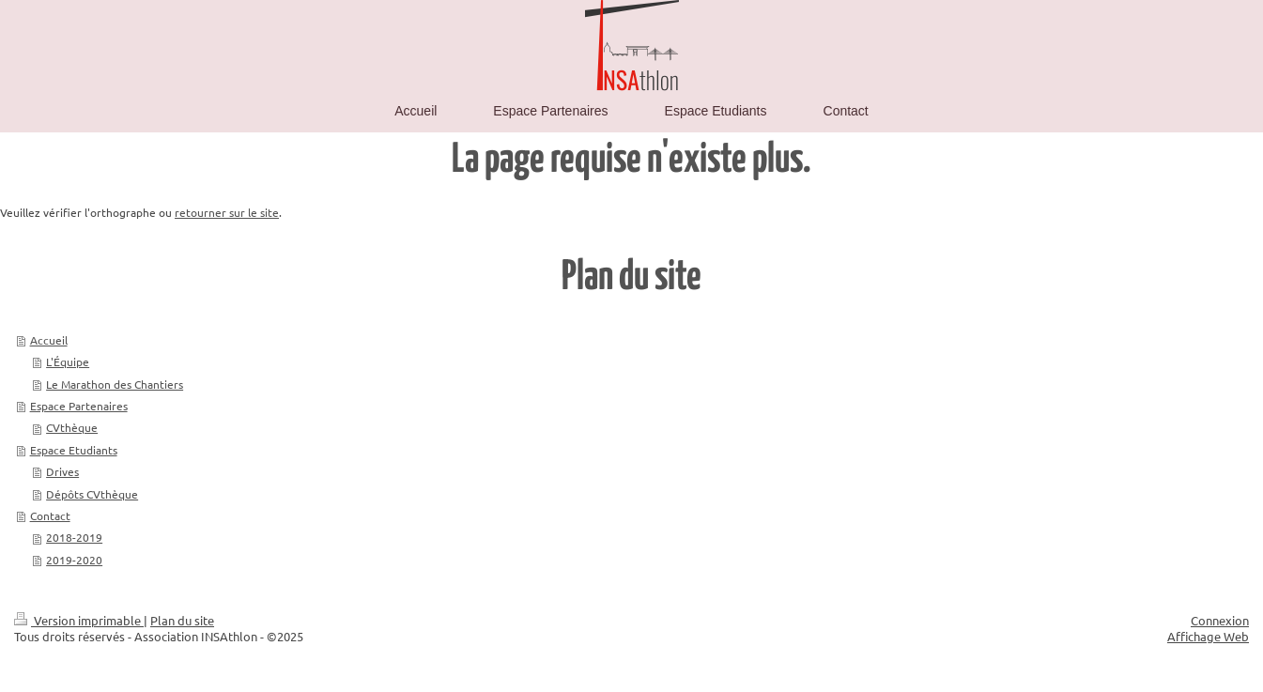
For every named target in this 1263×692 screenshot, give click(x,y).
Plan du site (182, 620)
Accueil (49, 339)
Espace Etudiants (73, 449)
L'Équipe (67, 361)
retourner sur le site (227, 212)
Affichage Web (1208, 636)
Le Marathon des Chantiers (114, 384)
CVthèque (72, 427)
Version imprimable (79, 620)
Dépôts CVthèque (92, 493)
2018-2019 (74, 537)
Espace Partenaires (79, 405)
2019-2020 (74, 559)
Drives (62, 471)
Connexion (1220, 620)
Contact (50, 515)
